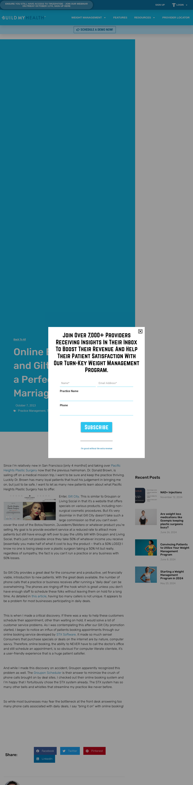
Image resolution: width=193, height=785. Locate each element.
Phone (64, 405)
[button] (140, 331)
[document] (96, 392)
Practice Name (69, 391)
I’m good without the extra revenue (96, 448)
